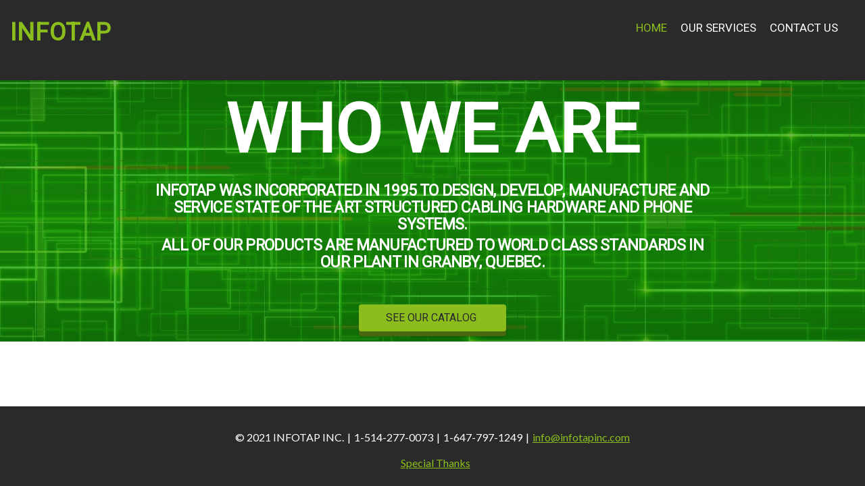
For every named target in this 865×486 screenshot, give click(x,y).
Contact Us (804, 28)
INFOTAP (61, 33)
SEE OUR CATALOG (432, 318)
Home (651, 28)
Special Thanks (435, 462)
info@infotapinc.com (581, 437)
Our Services (718, 28)
